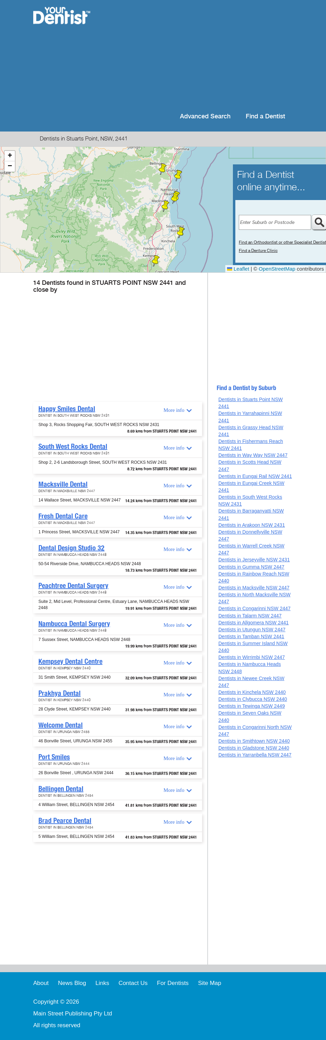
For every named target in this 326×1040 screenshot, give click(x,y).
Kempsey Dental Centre (70, 661)
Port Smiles (54, 757)
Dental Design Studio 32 (71, 548)
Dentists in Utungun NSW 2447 (252, 629)
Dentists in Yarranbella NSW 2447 (254, 755)
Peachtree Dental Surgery (73, 585)
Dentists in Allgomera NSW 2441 (253, 622)
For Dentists (173, 983)
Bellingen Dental (60, 789)
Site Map (209, 983)
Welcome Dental (60, 725)
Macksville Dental (63, 484)
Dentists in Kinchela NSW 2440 (252, 692)
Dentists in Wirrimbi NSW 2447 (251, 657)
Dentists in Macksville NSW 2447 (253, 587)
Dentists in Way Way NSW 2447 (253, 455)
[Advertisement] (197, 55)
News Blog (72, 983)
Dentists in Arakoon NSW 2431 (251, 525)
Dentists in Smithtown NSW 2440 (254, 741)
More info (173, 410)
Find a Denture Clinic (258, 250)
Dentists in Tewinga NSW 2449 (251, 706)
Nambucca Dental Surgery (74, 624)
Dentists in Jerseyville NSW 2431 (254, 559)
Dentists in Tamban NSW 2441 (251, 636)
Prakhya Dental (59, 693)
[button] (180, 232)
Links (102, 983)
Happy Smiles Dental (66, 409)
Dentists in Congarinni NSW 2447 (254, 608)
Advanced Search (205, 116)
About (40, 983)
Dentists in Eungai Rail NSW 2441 (255, 476)
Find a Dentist (265, 116)
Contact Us (132, 983)
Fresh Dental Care (63, 516)
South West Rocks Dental (72, 446)
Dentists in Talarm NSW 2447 (250, 615)
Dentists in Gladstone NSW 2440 (253, 748)
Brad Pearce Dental (64, 820)
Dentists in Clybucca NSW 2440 (252, 699)
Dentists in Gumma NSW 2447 (251, 567)
